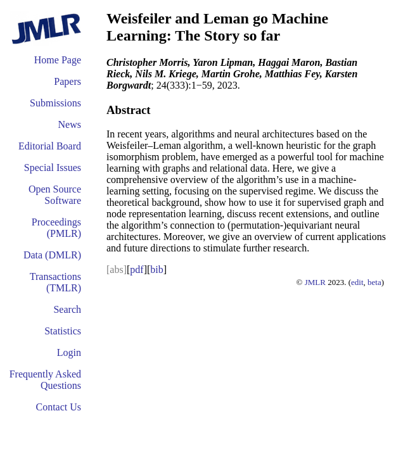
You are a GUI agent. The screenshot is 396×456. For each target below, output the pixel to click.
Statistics (62, 331)
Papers (67, 81)
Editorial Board (49, 146)
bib (156, 269)
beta (374, 282)
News (69, 124)
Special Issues (52, 167)
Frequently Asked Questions (45, 380)
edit (357, 282)
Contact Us (58, 407)
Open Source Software (55, 195)
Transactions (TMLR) (55, 282)
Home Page (57, 59)
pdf (136, 269)
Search (67, 309)
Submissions (55, 103)
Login (69, 352)
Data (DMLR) (52, 255)
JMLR (315, 282)
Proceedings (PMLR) (56, 228)
